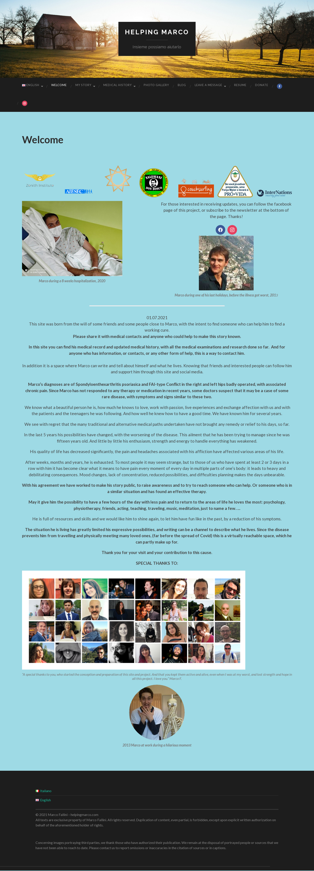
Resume (240, 85)
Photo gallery (156, 85)
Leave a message (208, 85)
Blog (182, 85)
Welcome (59, 85)
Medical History (117, 85)
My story (83, 85)
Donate (261, 85)
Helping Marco (157, 32)
